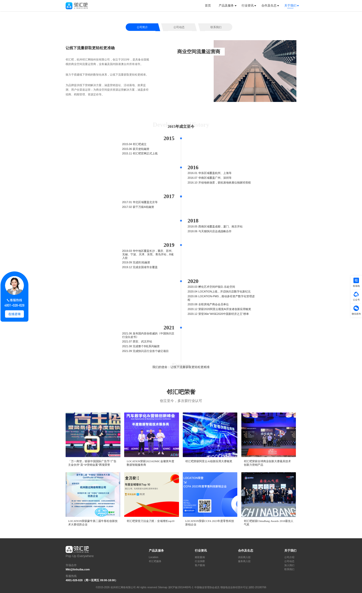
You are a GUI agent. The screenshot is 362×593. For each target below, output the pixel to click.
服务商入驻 (244, 561)
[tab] (210, 6)
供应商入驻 (244, 557)
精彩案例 (200, 557)
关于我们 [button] (290, 5)
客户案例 (200, 565)
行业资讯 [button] (248, 5)
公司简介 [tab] (142, 27)
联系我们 (289, 569)
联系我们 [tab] (215, 27)
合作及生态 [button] (269, 5)
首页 (208, 5)
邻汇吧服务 (155, 561)
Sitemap (162, 587)
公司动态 (289, 561)
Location (153, 557)
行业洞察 (200, 561)
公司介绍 (289, 557)
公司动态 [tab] (179, 27)
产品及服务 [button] (226, 5)
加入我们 (289, 565)
